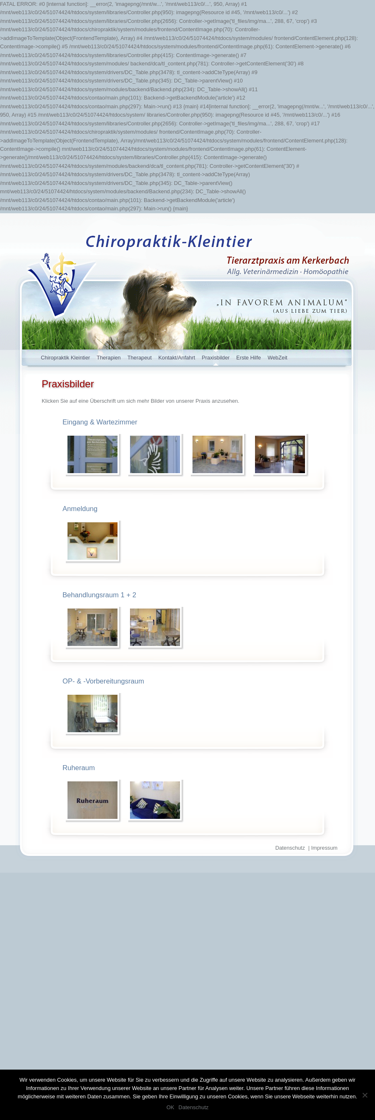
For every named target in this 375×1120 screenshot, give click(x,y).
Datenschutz (290, 848)
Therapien (109, 357)
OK (170, 1107)
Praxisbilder (216, 357)
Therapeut (140, 357)
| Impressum (323, 848)
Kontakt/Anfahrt (176, 357)
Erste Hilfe (248, 357)
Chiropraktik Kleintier (65, 357)
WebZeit (277, 357)
